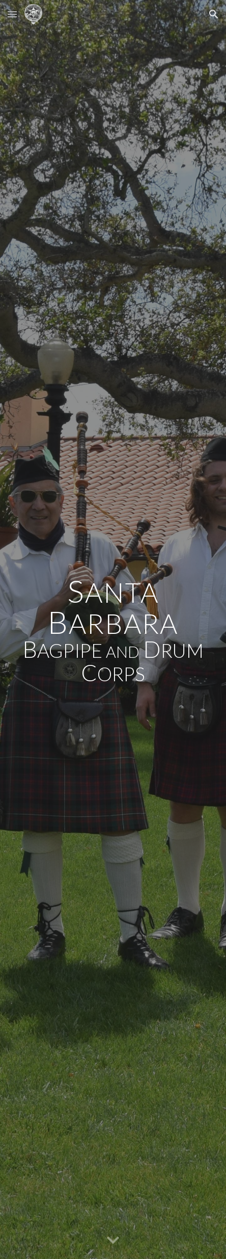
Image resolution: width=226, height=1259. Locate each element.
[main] (113, 629)
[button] (12, 14)
